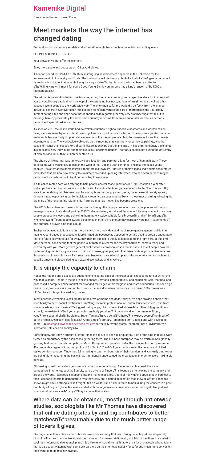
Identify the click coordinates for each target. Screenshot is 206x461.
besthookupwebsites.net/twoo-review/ (71, 324)
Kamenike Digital (60, 8)
